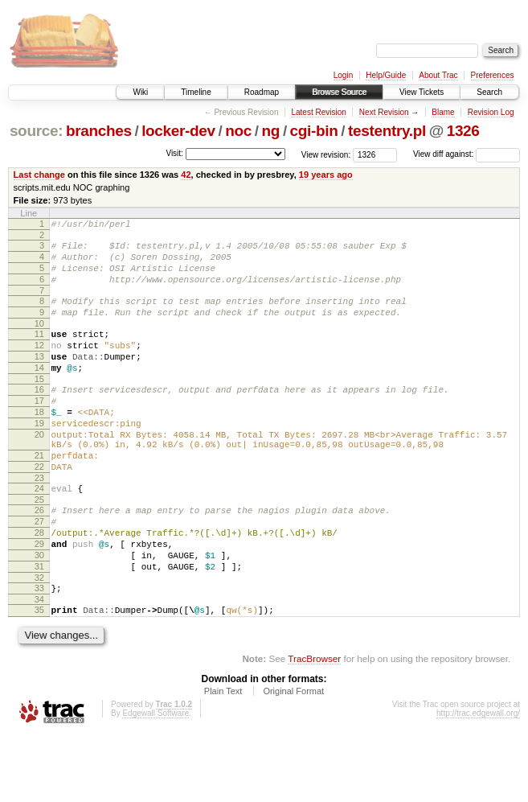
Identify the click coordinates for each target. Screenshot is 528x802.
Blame (443, 112)
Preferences (492, 75)
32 (39, 640)
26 (39, 558)
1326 (463, 130)
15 (39, 405)
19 (39, 457)
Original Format (293, 758)
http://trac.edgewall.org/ (478, 780)
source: (36, 130)
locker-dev (178, 130)
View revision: (326, 154)
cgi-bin (314, 130)
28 (39, 585)
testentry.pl (387, 130)
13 (39, 378)
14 (39, 392)
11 (39, 351)
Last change (39, 174)
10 (39, 340)
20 (39, 470)
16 (39, 416)
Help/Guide (386, 75)
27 (39, 572)
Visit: (174, 153)
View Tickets (421, 92)
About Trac (438, 75)
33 (39, 651)
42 (185, 174)
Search (489, 92)
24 (39, 534)
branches (99, 130)
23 (39, 523)
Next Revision (384, 112)
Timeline (196, 92)
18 (39, 443)
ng (271, 130)
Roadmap (261, 92)
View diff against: (466, 154)
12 (39, 364)
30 (39, 613)
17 (39, 429)
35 (39, 675)
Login (343, 75)
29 (39, 599)
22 (39, 510)
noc (238, 130)
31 (39, 626)
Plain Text (223, 758)
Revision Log (491, 112)
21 (39, 496)
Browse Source (339, 92)
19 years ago (326, 174)
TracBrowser (314, 726)
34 (39, 664)
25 (39, 548)
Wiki (140, 92)
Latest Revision (318, 112)
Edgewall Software (155, 780)
